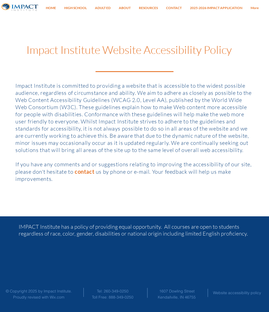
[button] (148, 7)
